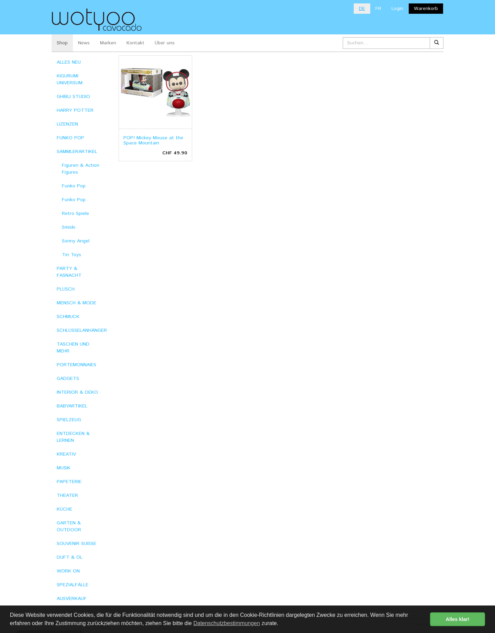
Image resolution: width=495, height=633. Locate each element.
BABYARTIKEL (72, 406)
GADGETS (68, 378)
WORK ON (68, 571)
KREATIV (66, 454)
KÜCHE (64, 509)
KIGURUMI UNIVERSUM (69, 79)
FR (378, 8)
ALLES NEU (69, 62)
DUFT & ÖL (69, 557)
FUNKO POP (70, 137)
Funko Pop (74, 186)
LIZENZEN (67, 124)
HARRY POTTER (75, 110)
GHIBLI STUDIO (73, 96)
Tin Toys (71, 254)
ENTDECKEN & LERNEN (73, 437)
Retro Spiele (75, 213)
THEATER (67, 495)
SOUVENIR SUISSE (76, 543)
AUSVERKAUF (72, 598)
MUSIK (63, 468)
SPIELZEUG (69, 419)
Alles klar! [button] (458, 619)
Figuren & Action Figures (80, 169)
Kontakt (135, 43)
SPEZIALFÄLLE (72, 584)
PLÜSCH (66, 289)
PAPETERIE (69, 481)
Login (397, 8)
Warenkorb (426, 8)
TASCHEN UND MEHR (73, 347)
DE (362, 8)
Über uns (165, 43)
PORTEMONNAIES (76, 364)
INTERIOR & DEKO (77, 392)
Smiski (68, 227)
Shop (62, 43)
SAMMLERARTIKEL (77, 151)
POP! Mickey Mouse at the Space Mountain (153, 140)
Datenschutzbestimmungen (226, 623)
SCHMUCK (68, 316)
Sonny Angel (75, 241)
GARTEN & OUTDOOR (69, 526)
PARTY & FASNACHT (69, 272)
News (84, 43)
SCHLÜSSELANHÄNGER (82, 330)
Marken (108, 43)
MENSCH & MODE (76, 302)
